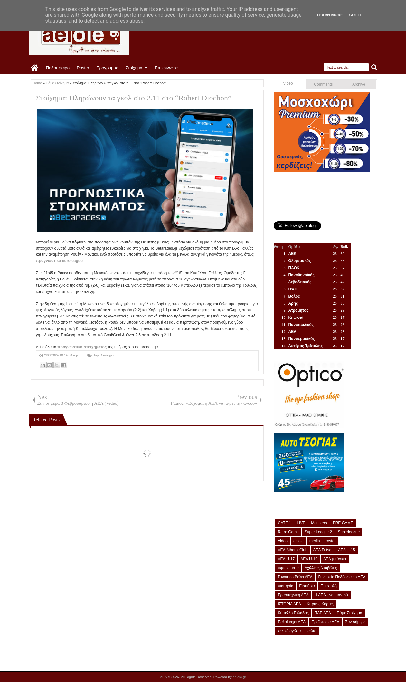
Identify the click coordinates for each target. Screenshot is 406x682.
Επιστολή (329, 586)
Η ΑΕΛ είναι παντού (331, 595)
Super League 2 (318, 532)
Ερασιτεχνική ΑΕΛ (293, 595)
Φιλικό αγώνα (289, 631)
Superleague (349, 532)
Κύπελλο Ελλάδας (293, 613)
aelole (298, 541)
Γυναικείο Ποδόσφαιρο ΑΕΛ (341, 577)
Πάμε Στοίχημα (103, 355)
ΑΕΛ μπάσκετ (334, 559)
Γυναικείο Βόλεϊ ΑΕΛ (295, 577)
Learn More (330, 15)
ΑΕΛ (164, 677)
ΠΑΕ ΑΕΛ (323, 613)
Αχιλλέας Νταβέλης (321, 568)
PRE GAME (343, 523)
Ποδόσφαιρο (58, 67)
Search (374, 67)
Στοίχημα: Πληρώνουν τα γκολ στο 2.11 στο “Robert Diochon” (133, 98)
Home (35, 68)
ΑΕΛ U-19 (308, 559)
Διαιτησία (286, 586)
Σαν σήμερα (355, 622)
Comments (323, 84)
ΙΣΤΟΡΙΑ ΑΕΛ (289, 604)
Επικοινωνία (166, 67)
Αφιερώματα (288, 568)
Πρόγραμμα (107, 67)
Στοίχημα (134, 67)
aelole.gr (239, 677)
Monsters (319, 523)
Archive (358, 84)
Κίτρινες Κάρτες (320, 604)
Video (288, 83)
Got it (355, 15)
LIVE (301, 523)
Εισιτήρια (307, 586)
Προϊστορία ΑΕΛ (325, 622)
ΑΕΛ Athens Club (292, 550)
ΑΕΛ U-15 (346, 550)
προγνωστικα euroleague (59, 261)
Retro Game (288, 532)
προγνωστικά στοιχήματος (82, 347)
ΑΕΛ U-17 (286, 559)
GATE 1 (284, 523)
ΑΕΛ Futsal (322, 550)
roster (331, 541)
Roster (83, 67)
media (314, 541)
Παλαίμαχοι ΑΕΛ (292, 622)
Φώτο (311, 631)
